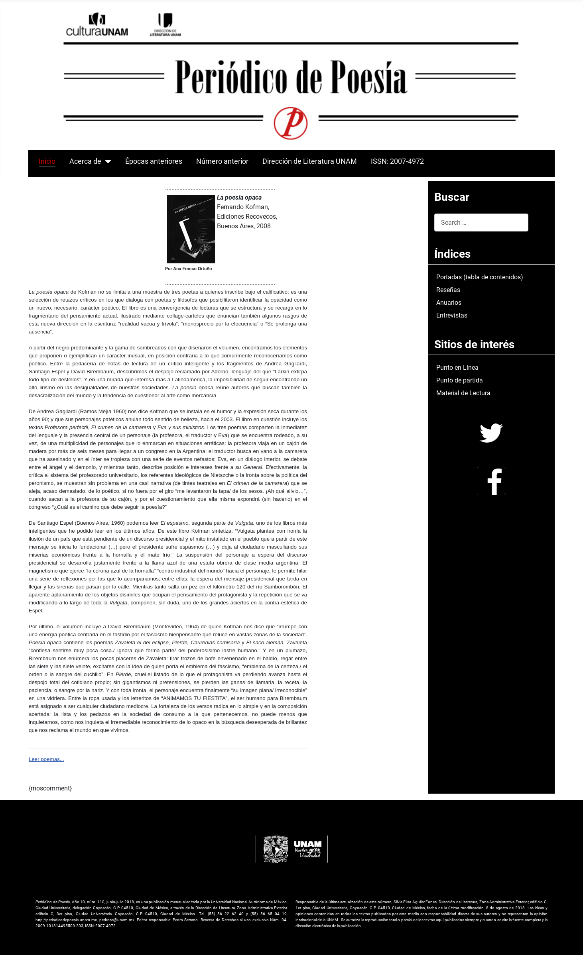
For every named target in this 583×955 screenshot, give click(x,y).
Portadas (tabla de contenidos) (479, 277)
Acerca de (85, 161)
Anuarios (448, 302)
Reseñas (448, 290)
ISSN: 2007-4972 (397, 161)
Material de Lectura (463, 393)
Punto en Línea (457, 367)
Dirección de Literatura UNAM (309, 161)
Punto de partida (459, 380)
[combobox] (481, 222)
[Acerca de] (106, 161)
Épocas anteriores (153, 161)
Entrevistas (451, 315)
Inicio (47, 161)
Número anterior (222, 161)
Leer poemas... (46, 759)
